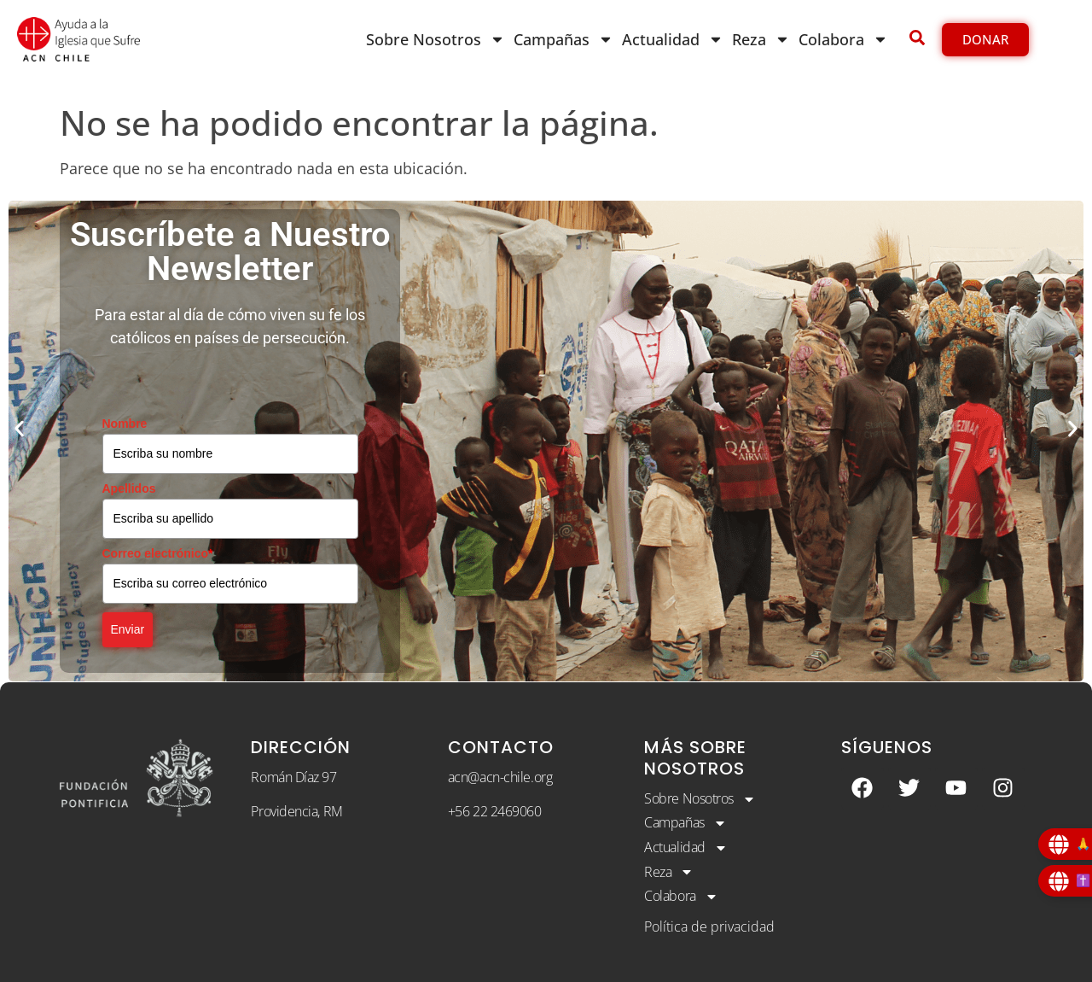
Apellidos (129, 488)
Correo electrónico (157, 553)
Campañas (563, 39)
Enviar (128, 629)
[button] (19, 428)
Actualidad (672, 39)
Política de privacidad (709, 926)
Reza (761, 39)
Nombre (125, 424)
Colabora (843, 39)
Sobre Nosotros (435, 39)
